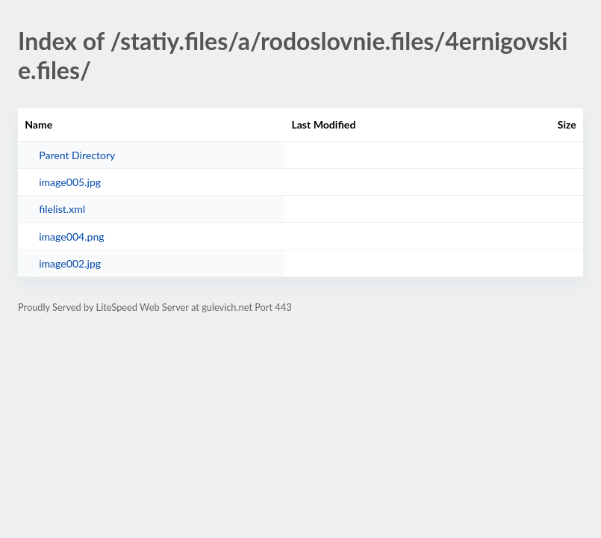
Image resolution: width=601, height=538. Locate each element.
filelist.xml (62, 208)
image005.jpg (70, 182)
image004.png (71, 236)
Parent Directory (77, 155)
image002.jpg (70, 263)
